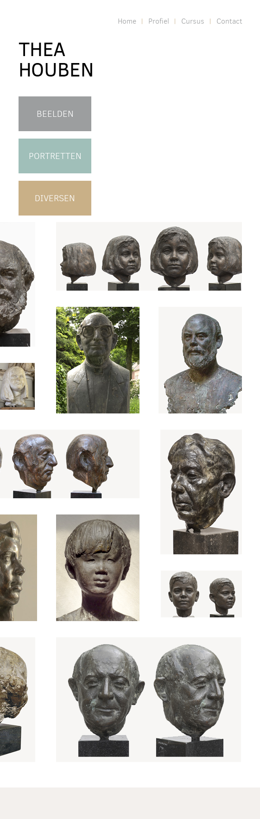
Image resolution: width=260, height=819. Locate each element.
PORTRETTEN (55, 156)
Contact (229, 21)
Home (127, 21)
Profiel (158, 21)
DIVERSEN (55, 198)
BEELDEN (55, 114)
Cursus (192, 21)
